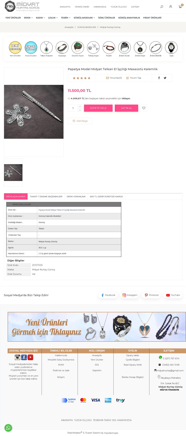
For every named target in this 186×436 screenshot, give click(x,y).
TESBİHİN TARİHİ (102, 420)
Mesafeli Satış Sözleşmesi (61, 359)
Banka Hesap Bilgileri (133, 377)
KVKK (61, 364)
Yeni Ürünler (97, 359)
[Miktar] (73, 108)
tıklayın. (126, 98)
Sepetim (96, 370)
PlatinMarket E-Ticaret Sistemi (84, 433)
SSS (114, 420)
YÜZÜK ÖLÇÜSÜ (83, 420)
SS (97, 364)
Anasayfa (97, 355)
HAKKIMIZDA (124, 420)
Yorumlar (116, 78)
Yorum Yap (135, 78)
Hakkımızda (61, 355)
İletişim (61, 377)
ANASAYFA (67, 420)
